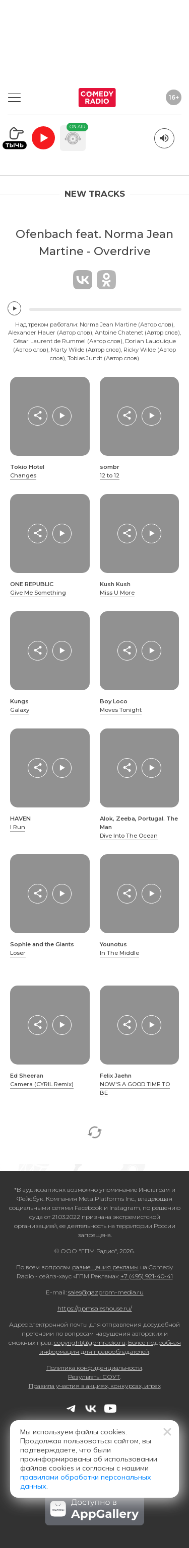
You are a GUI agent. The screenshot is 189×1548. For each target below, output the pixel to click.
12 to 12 (109, 475)
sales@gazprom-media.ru (106, 1292)
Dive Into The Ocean (129, 835)
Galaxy (19, 709)
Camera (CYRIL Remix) (42, 1084)
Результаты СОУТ (94, 1376)
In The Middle (119, 952)
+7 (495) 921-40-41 (146, 1276)
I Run (17, 827)
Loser (18, 952)
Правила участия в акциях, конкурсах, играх (95, 1386)
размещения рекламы (105, 1267)
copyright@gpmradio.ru (89, 1342)
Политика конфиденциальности (94, 1367)
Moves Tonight (121, 709)
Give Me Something (38, 592)
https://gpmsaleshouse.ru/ (94, 1308)
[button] (37, 416)
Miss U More (117, 592)
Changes (23, 475)
